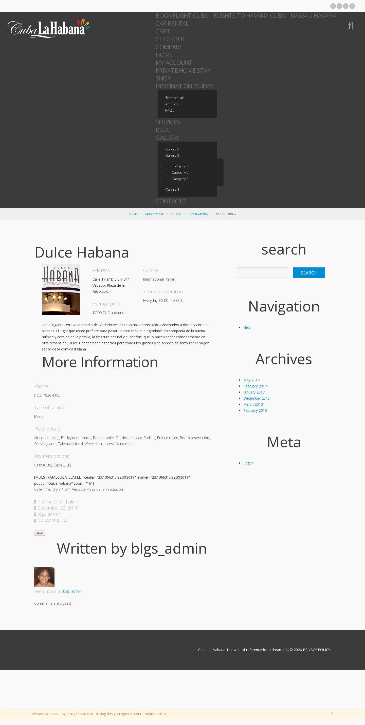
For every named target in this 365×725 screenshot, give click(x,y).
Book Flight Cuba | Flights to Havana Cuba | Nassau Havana (246, 15)
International (199, 214)
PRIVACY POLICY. (316, 649)
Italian (72, 502)
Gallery (167, 137)
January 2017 (254, 392)
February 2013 (255, 410)
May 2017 (251, 380)
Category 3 (180, 179)
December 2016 (256, 398)
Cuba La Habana (211, 649)
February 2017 (255, 386)
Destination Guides (184, 86)
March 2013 (253, 404)
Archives (172, 104)
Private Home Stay (183, 70)
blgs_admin (48, 514)
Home (133, 214)
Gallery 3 (172, 155)
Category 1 (180, 166)
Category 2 (180, 172)
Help (247, 327)
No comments (52, 520)
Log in (248, 463)
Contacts (170, 201)
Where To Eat (154, 214)
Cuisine (176, 214)
